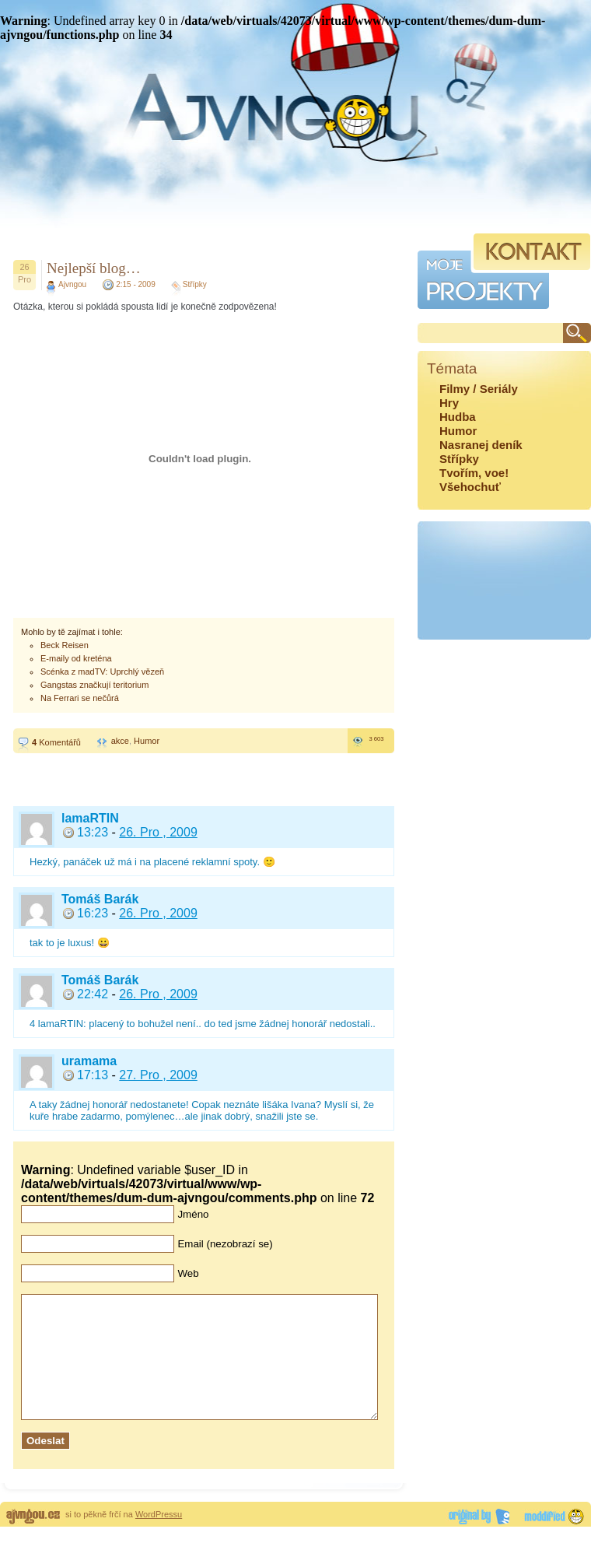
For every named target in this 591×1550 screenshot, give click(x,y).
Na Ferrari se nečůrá (79, 698)
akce (120, 740)
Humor (146, 740)
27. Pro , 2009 (158, 1075)
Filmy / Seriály (478, 388)
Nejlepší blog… (94, 268)
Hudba (457, 416)
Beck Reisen (64, 645)
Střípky (195, 284)
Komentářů (56, 742)
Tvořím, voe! (474, 472)
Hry (449, 402)
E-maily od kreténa (76, 658)
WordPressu (158, 1537)
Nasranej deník (481, 444)
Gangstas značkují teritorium (94, 684)
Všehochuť (470, 486)
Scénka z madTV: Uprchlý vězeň (102, 671)
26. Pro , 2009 (158, 832)
